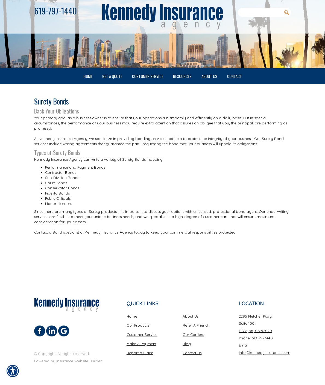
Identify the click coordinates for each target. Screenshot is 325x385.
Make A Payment (141, 344)
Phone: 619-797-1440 (256, 338)
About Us (190, 316)
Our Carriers (193, 334)
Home (132, 316)
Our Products (138, 325)
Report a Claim (140, 353)
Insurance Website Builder (79, 361)
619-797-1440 (55, 10)
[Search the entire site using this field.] (260, 12)
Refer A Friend (195, 325)
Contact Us (192, 353)
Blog (187, 344)
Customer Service (142, 334)
